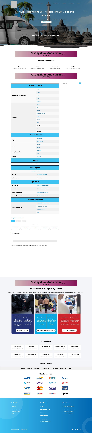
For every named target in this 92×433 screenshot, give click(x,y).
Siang (38, 92)
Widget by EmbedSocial (17, 218)
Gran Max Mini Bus (41, 113)
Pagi (38, 89)
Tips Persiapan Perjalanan (43, 185)
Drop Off (41, 316)
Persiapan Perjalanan (69, 406)
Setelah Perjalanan (68, 413)
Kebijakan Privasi (41, 209)
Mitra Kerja (44, 419)
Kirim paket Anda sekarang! (69, 330)
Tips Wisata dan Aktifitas (42, 192)
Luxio (38, 122)
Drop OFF (39, 144)
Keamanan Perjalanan (69, 409)
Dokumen (39, 150)
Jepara (24, 221)
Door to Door (40, 138)
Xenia (38, 119)
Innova (38, 116)
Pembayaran (47, 203)
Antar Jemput (40, 141)
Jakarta (18, 221)
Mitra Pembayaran (46, 421)
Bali (58, 35)
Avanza (38, 110)
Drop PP (38, 147)
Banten (38, 32)
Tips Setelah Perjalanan (42, 195)
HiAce (38, 104)
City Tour (39, 156)
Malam (38, 98)
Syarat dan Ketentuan (42, 206)
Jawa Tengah (35, 35)
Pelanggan (44, 412)
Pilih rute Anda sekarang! (22, 330)
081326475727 (46, 22)
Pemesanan (39, 203)
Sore (38, 95)
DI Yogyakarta (51, 35)
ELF (37, 107)
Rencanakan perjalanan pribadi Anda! (46, 330)
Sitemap (14, 406)
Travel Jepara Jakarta (35, 171)
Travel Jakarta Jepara (42, 174)
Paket (38, 153)
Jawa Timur (44, 35)
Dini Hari (39, 101)
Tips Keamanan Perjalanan (43, 189)
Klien (43, 406)
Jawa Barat (52, 32)
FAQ (38, 212)
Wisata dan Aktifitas (68, 411)
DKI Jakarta (45, 32)
